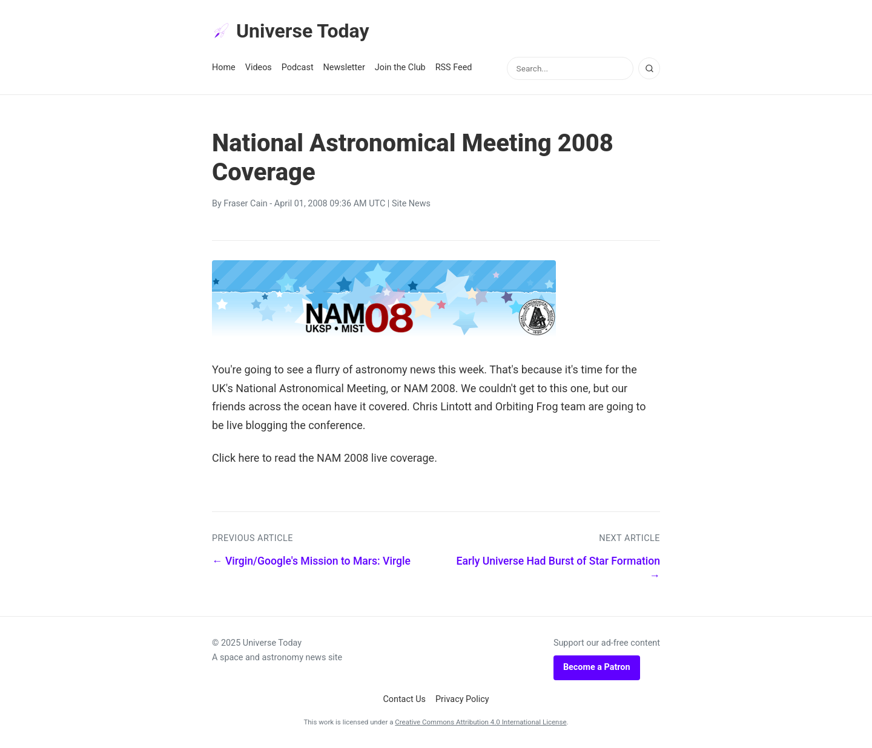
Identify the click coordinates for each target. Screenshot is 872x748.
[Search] (649, 68)
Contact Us (404, 699)
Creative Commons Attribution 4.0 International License (480, 722)
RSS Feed (453, 67)
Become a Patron (596, 667)
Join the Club (400, 67)
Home (224, 67)
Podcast (298, 67)
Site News (411, 203)
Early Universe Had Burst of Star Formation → (558, 568)
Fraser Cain (245, 203)
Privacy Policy (462, 699)
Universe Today (290, 30)
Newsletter (344, 67)
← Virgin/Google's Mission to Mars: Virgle (311, 561)
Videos (258, 67)
